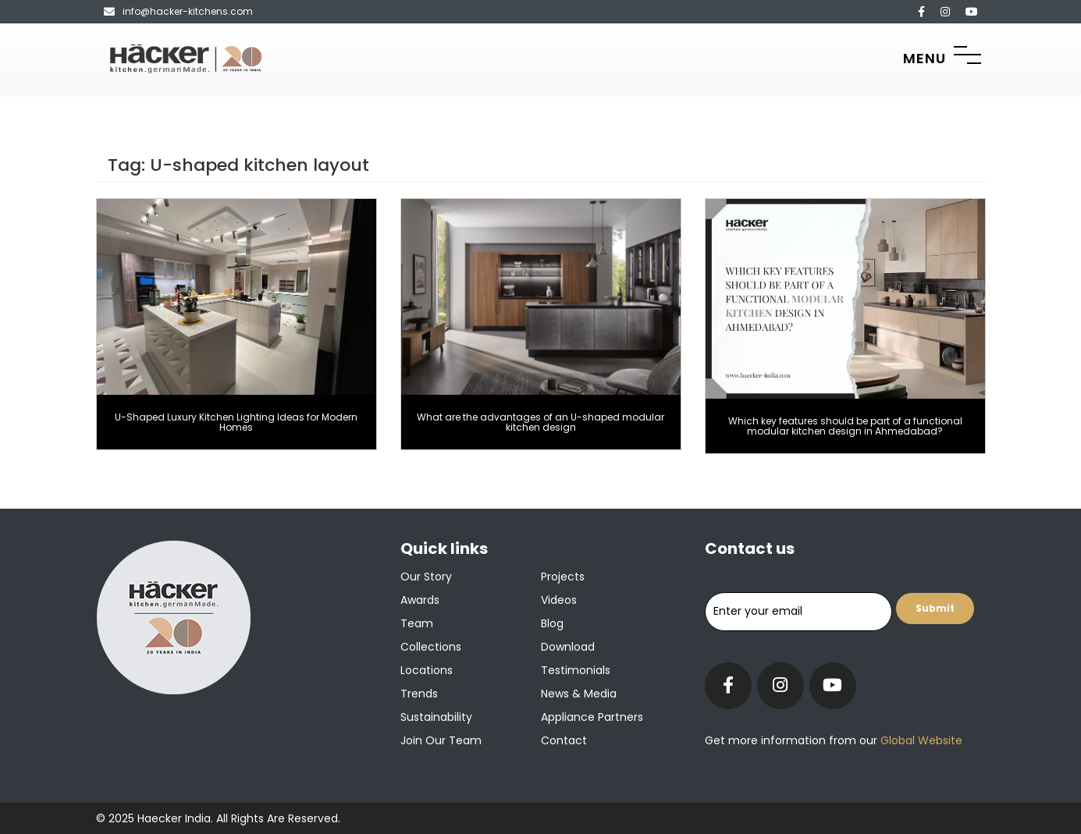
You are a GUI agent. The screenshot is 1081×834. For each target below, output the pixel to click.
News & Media (579, 693)
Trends (419, 693)
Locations (426, 670)
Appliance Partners (592, 717)
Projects (563, 576)
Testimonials (575, 670)
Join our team (441, 740)
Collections (430, 647)
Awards (419, 600)
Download (568, 647)
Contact (564, 740)
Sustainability (436, 717)
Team (416, 623)
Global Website (919, 740)
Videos (559, 600)
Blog (552, 623)
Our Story (426, 576)
